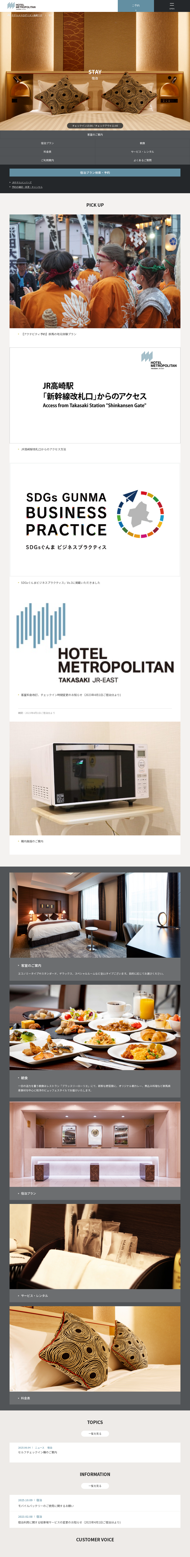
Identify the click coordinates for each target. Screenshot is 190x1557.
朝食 (142, 143)
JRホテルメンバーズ (22, 182)
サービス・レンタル (142, 151)
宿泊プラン (47, 143)
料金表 (47, 151)
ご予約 (136, 5)
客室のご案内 (95, 134)
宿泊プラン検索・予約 (95, 172)
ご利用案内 (47, 160)
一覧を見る (95, 1433)
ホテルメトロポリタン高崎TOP (27, 15)
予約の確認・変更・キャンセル (27, 186)
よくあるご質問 (142, 160)
